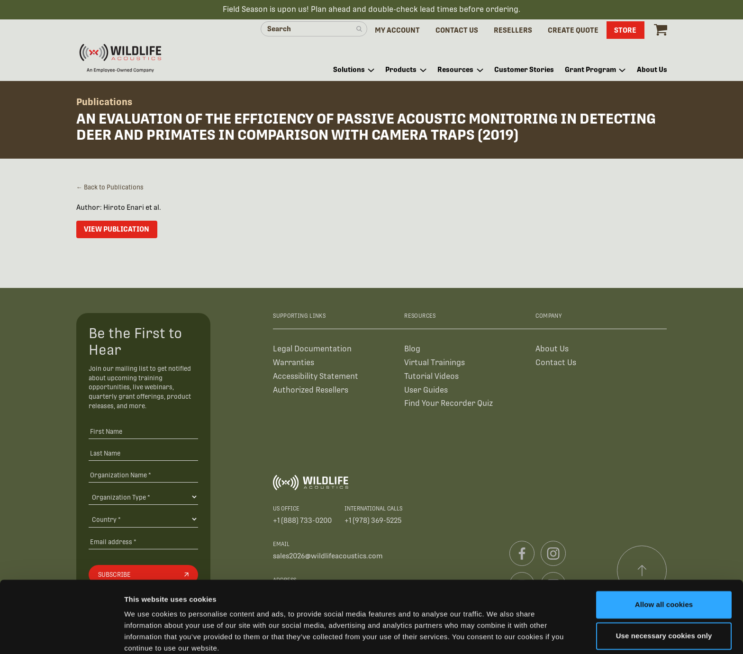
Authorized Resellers (310, 390)
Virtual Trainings (434, 362)
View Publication (116, 229)
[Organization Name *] (143, 475)
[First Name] (143, 432)
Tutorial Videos (431, 376)
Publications (104, 102)
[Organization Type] (143, 497)
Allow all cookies (664, 566)
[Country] (143, 520)
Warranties (293, 362)
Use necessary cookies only (664, 596)
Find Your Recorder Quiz (448, 404)
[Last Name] (143, 454)
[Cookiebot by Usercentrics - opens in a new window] (61, 635)
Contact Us (555, 362)
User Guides (426, 390)
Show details (146, 635)
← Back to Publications (110, 187)
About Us (552, 349)
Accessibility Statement (315, 376)
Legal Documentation (312, 349)
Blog (412, 349)
